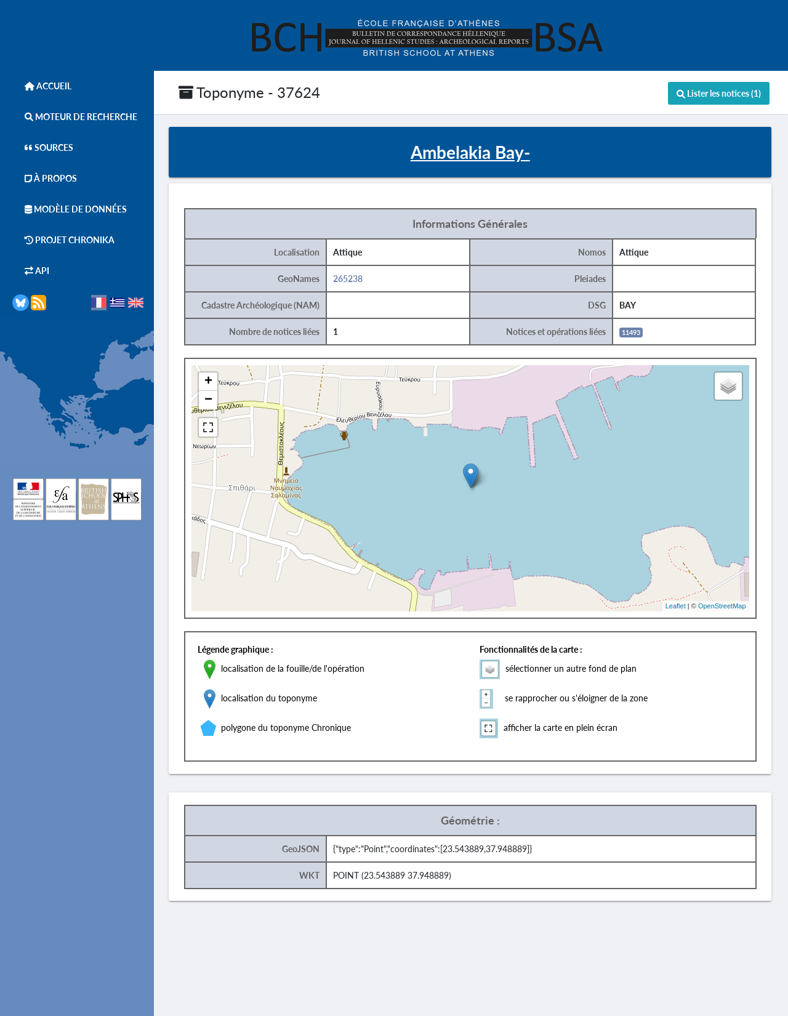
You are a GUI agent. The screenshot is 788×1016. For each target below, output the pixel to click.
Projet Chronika (63, 240)
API (30, 270)
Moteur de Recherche (74, 116)
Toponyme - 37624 (249, 92)
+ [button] (212, 382)
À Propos (44, 178)
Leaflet (679, 606)
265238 (351, 278)
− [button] (212, 400)
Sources (42, 147)
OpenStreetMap (725, 606)
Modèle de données (69, 209)
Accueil (41, 86)
